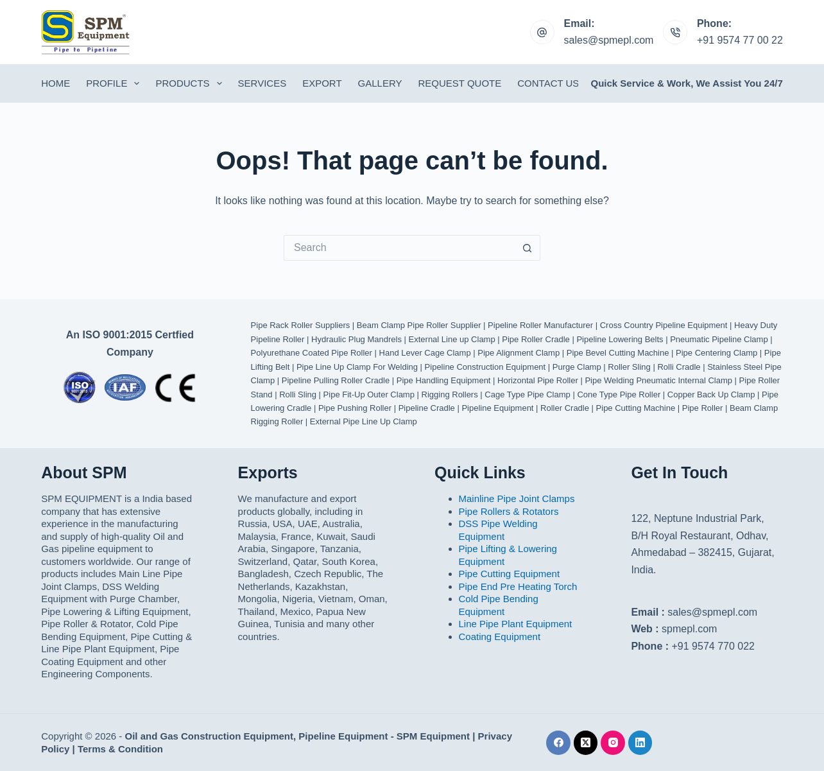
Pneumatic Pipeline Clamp (719, 339)
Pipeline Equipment (497, 408)
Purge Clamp (577, 367)
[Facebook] (558, 743)
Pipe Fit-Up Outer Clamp (369, 394)
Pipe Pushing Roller (354, 408)
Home (55, 83)
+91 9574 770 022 (713, 646)
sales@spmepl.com (609, 40)
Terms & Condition (120, 748)
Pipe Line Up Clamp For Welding (357, 367)
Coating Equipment (500, 636)
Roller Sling (629, 367)
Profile (115, 83)
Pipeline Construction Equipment (485, 367)
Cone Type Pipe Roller (618, 394)
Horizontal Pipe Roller (537, 380)
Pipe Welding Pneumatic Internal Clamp (658, 380)
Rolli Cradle (678, 367)
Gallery (380, 83)
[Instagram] (613, 743)
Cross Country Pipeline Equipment (664, 325)
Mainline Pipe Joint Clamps (517, 498)
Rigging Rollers (450, 394)
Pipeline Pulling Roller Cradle (336, 380)
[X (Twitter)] (586, 743)
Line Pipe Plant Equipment (515, 623)
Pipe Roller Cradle (536, 339)
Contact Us (548, 83)
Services (262, 83)
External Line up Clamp (452, 339)
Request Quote (460, 83)
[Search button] (527, 248)
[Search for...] (399, 248)
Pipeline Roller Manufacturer (540, 325)
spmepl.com (689, 628)
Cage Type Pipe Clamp (527, 394)
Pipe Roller (702, 408)
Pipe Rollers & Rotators (509, 511)
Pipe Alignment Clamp (518, 353)
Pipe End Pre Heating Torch (518, 586)
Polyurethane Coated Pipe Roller (311, 353)
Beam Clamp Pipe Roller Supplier (419, 325)
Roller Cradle (564, 408)
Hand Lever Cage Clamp (425, 353)
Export (321, 83)
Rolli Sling (297, 394)
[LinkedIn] (640, 743)
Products (191, 83)
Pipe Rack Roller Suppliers (300, 325)
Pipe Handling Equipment (444, 380)
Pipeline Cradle (427, 408)
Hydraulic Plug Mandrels (356, 339)
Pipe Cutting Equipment (509, 573)
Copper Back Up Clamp (711, 394)
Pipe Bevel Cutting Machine (618, 353)
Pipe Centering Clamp (716, 353)
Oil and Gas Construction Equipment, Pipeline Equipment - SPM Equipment (297, 736)
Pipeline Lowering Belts (619, 339)
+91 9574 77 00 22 (740, 40)
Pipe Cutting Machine (636, 408)
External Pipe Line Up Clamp (363, 421)
